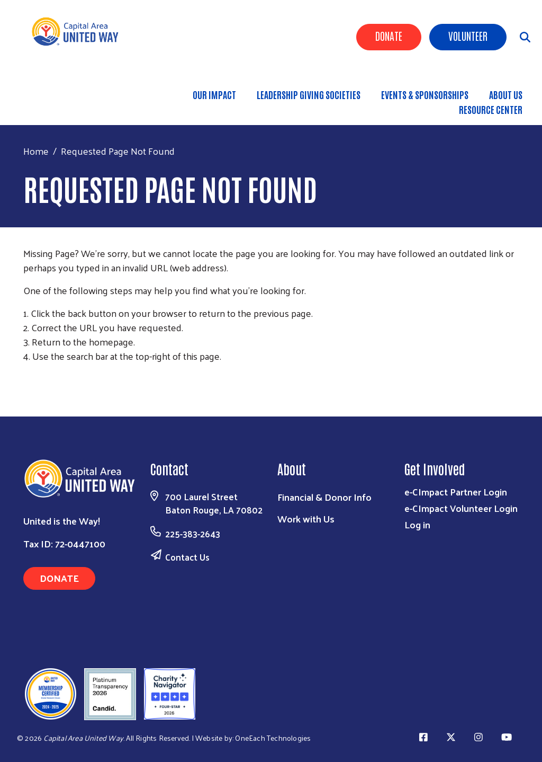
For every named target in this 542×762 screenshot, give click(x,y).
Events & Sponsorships (424, 94)
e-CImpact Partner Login (455, 491)
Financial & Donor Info (324, 497)
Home (36, 151)
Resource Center (490, 109)
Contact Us (187, 557)
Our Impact (214, 94)
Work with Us (306, 518)
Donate (388, 35)
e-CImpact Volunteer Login (461, 508)
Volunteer (467, 35)
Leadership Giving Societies (308, 94)
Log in (417, 524)
